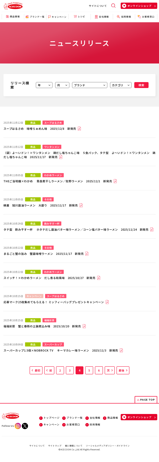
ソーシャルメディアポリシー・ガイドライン (108, 445)
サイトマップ (54, 445)
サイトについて (98, 5)
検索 (141, 85)
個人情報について (74, 445)
